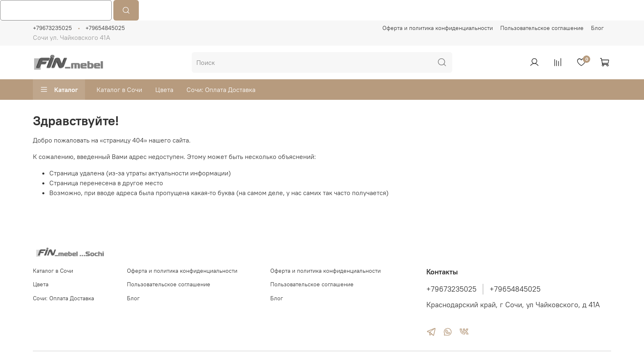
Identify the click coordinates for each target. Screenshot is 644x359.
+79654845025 (105, 28)
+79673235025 (52, 28)
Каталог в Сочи (119, 89)
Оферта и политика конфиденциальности (437, 28)
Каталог (59, 89)
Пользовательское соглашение (542, 28)
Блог (597, 28)
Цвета (164, 89)
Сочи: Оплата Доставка (220, 89)
